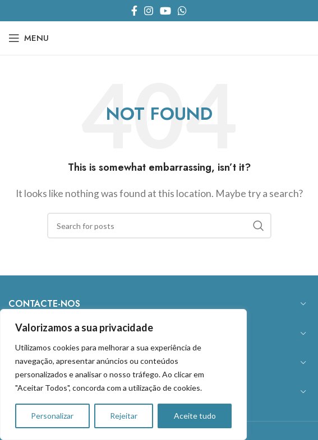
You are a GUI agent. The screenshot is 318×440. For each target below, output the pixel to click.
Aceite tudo (195, 415)
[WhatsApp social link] (182, 10)
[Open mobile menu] (28, 38)
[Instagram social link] (148, 10)
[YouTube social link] (165, 10)
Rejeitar (123, 415)
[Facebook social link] (134, 10)
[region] (123, 374)
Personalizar (52, 415)
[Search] (159, 225)
